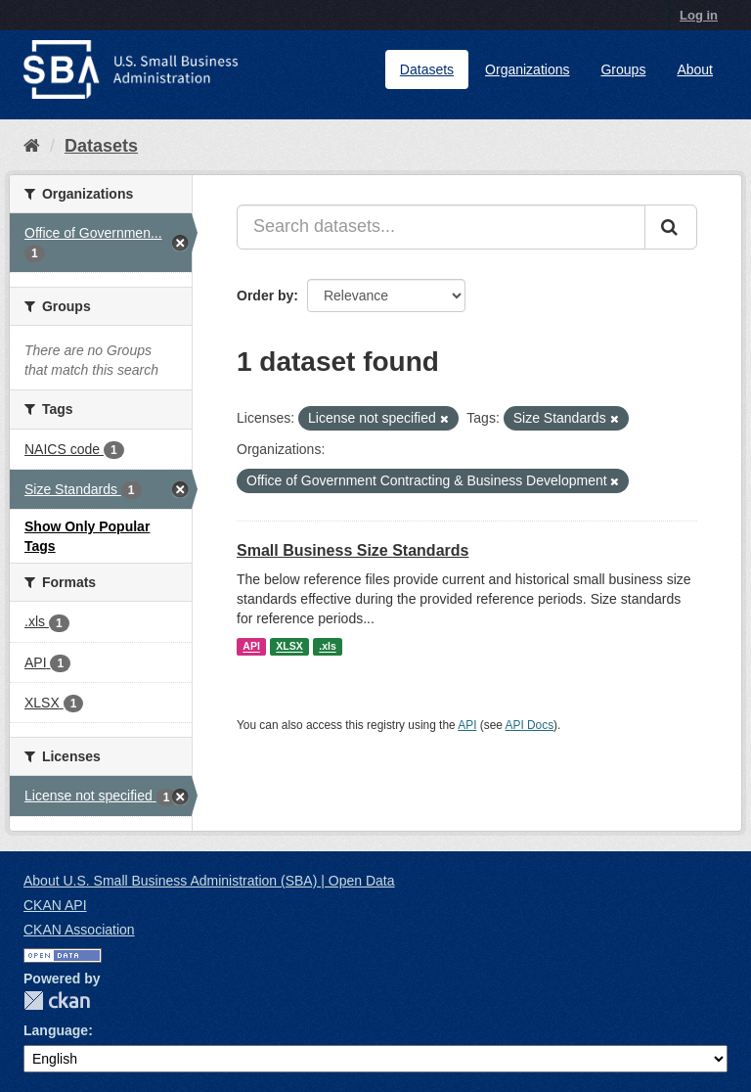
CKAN (56, 1000)
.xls (327, 647)
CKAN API (55, 905)
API (251, 647)
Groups (622, 69)
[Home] (31, 146)
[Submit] (670, 227)
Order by (265, 295)
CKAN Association (79, 929)
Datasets (427, 69)
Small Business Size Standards (352, 550)
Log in (699, 15)
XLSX (289, 647)
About (695, 69)
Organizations (527, 69)
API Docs (530, 725)
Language (55, 1030)
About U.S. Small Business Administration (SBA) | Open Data (208, 880)
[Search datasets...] (441, 227)
